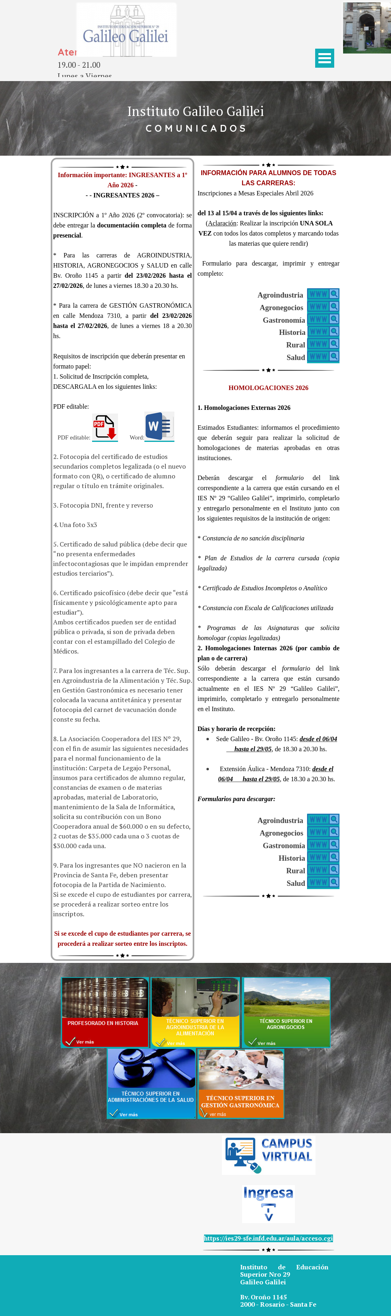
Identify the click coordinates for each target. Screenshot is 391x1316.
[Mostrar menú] (324, 58)
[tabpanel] (98, 65)
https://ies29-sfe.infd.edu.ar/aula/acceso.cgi (268, 1238)
